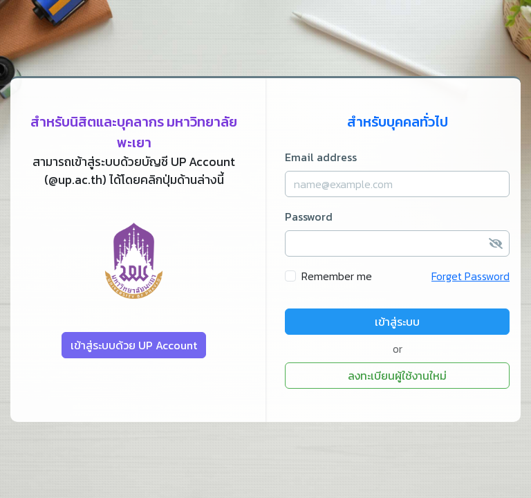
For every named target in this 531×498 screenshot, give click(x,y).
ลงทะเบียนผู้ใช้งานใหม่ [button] (397, 375)
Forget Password (470, 276)
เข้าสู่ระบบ (397, 321)
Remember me (336, 276)
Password (309, 216)
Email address (321, 157)
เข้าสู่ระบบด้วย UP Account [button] (134, 345)
